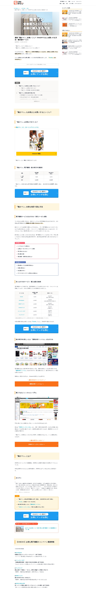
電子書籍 (23, 8)
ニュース (73, 1)
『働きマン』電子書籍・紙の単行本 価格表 (30, 90)
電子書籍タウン (17, 8)
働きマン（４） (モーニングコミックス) (27, 127)
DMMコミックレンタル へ (37, 444)
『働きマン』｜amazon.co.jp (24, 492)
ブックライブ (21, 314)
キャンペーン (78, 1)
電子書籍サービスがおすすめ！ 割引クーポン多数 (31, 95)
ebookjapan (21, 300)
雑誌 (63, 3)
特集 (69, 1)
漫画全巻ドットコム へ (37, 384)
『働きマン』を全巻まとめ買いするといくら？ (29, 85)
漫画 (60, 3)
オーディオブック (78, 3)
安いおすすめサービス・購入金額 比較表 (29, 97)
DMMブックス (21, 303)
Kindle (51, 57)
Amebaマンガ (21, 307)
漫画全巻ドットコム (21, 370)
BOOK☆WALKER (20, 583)
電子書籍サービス (63, 1)
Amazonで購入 (36, 153)
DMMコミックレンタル (25, 427)
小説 (67, 3)
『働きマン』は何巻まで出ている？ (28, 88)
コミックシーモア (21, 311)
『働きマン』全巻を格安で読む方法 (26, 93)
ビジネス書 (71, 3)
